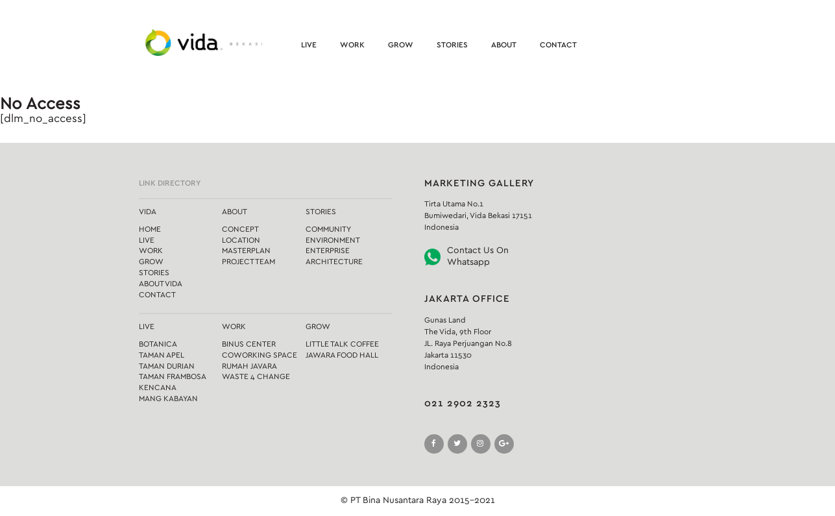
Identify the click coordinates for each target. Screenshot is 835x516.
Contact (558, 45)
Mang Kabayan (168, 398)
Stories (452, 45)
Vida (147, 211)
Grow (400, 45)
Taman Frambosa (172, 376)
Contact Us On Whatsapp (478, 256)
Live (309, 45)
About (503, 45)
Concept (240, 229)
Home (150, 229)
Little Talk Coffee (342, 344)
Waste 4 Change (256, 376)
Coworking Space (259, 355)
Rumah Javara (249, 366)
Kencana (157, 387)
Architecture (334, 261)
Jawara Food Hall (342, 355)
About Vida (160, 284)
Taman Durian (167, 366)
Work (352, 45)
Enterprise (328, 250)
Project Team (248, 261)
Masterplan (246, 250)
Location (241, 240)
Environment (333, 240)
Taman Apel (161, 355)
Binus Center (249, 344)
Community (328, 229)
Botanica (158, 344)
